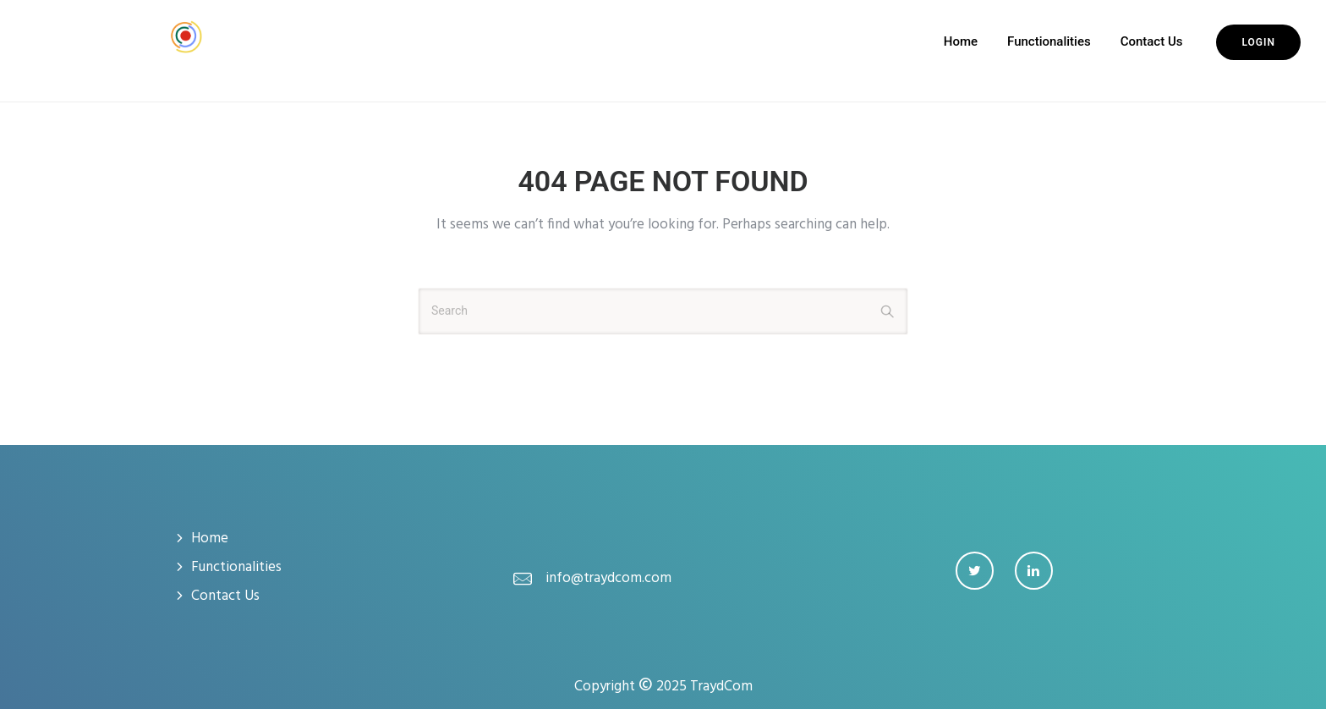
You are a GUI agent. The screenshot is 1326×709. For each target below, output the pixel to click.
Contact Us (1152, 41)
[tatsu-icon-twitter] (979, 571)
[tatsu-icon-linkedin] (1034, 571)
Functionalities (1049, 41)
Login (1258, 42)
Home (961, 41)
